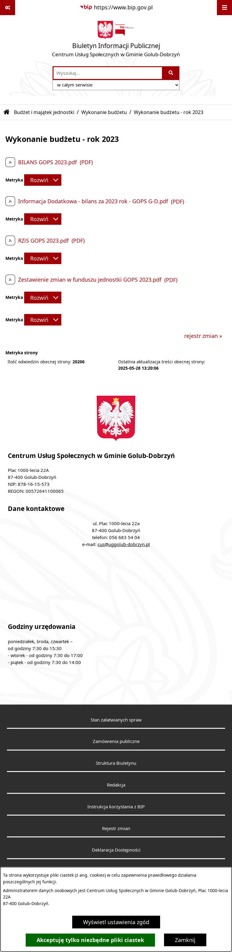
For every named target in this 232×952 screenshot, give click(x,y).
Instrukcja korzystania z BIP (116, 806)
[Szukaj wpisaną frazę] (171, 73)
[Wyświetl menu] (224, 7)
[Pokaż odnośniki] (7, 7)
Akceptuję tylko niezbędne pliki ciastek (90, 940)
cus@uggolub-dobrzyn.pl (124, 544)
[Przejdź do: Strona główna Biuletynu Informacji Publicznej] (6, 112)
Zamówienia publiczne (116, 741)
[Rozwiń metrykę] (42, 180)
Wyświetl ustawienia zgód (116, 922)
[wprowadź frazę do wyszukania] (108, 73)
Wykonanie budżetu (104, 112)
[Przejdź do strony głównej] (116, 40)
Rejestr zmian (116, 828)
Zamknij (185, 940)
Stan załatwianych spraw (116, 720)
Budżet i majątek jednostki (44, 112)
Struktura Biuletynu (116, 763)
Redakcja (116, 785)
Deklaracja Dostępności (116, 850)
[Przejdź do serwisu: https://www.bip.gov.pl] (116, 7)
